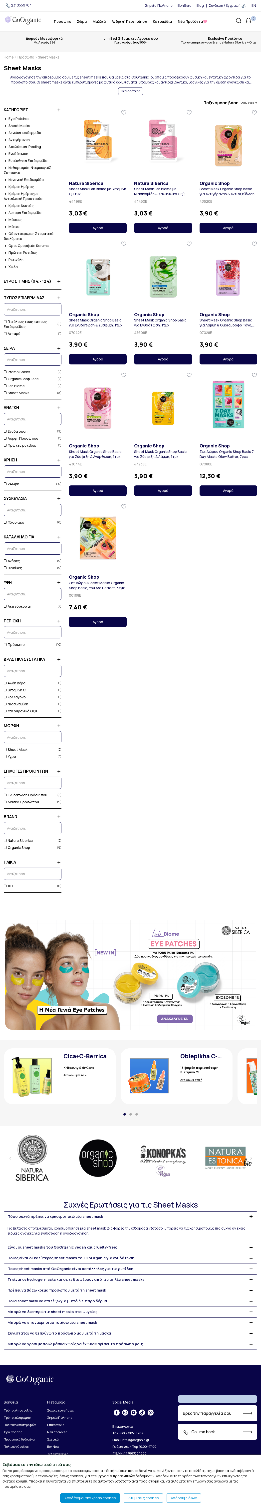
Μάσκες (12, 219)
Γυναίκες (13, 567)
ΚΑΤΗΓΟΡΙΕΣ (32, 110)
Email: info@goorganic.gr (130, 1440)
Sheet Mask (15, 749)
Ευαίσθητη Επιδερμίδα (25, 160)
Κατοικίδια (162, 21)
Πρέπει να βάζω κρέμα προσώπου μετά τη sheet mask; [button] (57, 1290)
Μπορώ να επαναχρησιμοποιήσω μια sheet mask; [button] (52, 1323)
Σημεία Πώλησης (159, 5)
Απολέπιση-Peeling (22, 146)
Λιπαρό (12, 333)
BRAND (32, 817)
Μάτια (11, 226)
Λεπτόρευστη (17, 606)
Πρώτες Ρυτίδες (20, 252)
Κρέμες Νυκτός (18, 205)
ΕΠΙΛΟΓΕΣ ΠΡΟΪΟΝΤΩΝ (32, 771)
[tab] (130, 1216)
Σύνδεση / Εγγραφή (228, 6)
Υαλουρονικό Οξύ (20, 711)
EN (254, 5)
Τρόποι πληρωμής (17, 1418)
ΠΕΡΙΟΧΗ (32, 621)
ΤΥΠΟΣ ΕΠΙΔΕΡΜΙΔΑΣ (32, 298)
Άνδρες (12, 560)
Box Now (53, 1447)
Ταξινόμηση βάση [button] (230, 102)
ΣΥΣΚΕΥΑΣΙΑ (32, 498)
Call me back (199, 1432)
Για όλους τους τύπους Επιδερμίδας (25, 324)
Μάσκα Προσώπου (21, 802)
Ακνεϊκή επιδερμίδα (22, 132)
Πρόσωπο (62, 21)
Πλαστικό (14, 522)
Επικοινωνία (55, 1425)
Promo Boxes (17, 371)
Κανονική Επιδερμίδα (24, 179)
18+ (8, 886)
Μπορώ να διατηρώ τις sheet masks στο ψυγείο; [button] (52, 1312)
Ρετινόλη (13, 259)
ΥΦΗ (32, 582)
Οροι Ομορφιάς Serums (26, 245)
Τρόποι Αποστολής (18, 1410)
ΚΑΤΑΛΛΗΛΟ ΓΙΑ (32, 537)
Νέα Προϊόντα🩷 (192, 21)
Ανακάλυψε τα (190, 1080)
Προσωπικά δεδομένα (19, 1439)
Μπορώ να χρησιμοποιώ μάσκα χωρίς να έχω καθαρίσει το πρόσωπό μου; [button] (75, 1344)
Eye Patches (16, 118)
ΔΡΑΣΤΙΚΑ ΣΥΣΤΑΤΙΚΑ (32, 659)
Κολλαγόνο (15, 697)
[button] (125, 1114)
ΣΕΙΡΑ (32, 348)
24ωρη (11, 483)
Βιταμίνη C (14, 690)
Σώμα (82, 21)
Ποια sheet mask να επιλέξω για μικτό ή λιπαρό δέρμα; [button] (57, 1301)
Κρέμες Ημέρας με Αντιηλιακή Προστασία (23, 196)
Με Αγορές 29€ (44, 42)
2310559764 (18, 5)
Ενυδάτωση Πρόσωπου (25, 795)
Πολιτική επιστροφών (20, 1425)
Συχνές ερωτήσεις (60, 1410)
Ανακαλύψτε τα (73, 1075)
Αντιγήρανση (17, 139)
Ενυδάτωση (16, 153)
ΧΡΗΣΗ (32, 460)
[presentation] (10, 1158)
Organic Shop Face (21, 378)
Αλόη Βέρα (14, 683)
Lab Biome (14, 385)
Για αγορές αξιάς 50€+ (130, 42)
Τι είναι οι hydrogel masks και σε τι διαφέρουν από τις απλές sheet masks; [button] (76, 1280)
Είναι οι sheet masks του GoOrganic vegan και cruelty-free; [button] (62, 1247)
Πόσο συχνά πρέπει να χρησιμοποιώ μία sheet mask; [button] (55, 1217)
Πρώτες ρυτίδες (20, 445)
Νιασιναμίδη (16, 704)
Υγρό (10, 756)
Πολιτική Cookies (16, 1447)
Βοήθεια (185, 5)
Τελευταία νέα (57, 1454)
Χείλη (11, 266)
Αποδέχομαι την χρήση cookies (90, 1498)
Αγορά (98, 227)
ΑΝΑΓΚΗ (32, 407)
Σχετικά (53, 1439)
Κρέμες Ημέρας (19, 186)
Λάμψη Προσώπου (21, 438)
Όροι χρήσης (13, 1432)
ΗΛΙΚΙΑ (32, 862)
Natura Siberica (18, 840)
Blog (200, 5)
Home (9, 57)
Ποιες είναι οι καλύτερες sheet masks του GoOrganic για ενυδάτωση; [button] (71, 1258)
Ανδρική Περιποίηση (129, 21)
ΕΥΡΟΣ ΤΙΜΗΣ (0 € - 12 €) (32, 281)
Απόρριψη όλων (184, 1498)
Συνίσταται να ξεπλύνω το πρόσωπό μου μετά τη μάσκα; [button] (59, 1333)
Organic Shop (17, 847)
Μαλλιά (99, 21)
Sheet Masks (17, 125)
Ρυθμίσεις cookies (143, 1498)
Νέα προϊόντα (57, 1432)
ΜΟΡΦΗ (32, 726)
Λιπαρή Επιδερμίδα (22, 212)
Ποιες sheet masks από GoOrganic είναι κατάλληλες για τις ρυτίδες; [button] (70, 1269)
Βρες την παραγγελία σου (207, 1413)
